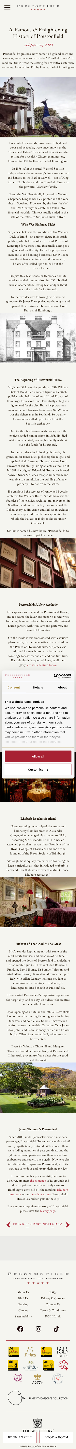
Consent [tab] (13, 687)
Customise (38, 769)
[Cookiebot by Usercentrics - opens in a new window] (54, 676)
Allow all (38, 756)
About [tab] (62, 687)
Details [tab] (38, 687)
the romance (38, 1181)
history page (47, 1211)
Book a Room (56, 1437)
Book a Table (20, 1437)
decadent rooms (41, 1194)
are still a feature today (41, 665)
